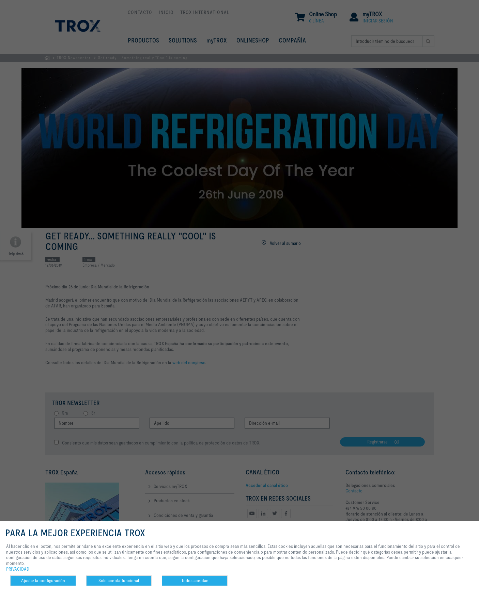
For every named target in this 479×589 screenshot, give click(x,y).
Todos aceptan (194, 580)
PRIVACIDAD (17, 569)
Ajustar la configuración (43, 580)
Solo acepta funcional (118, 580)
